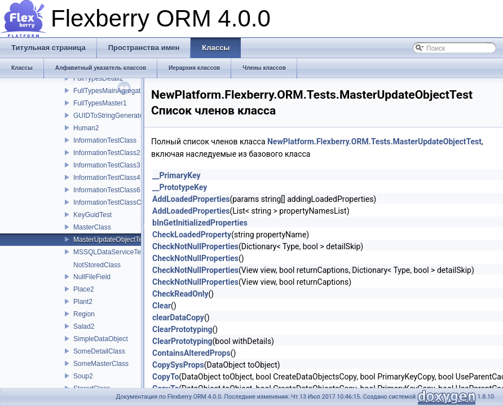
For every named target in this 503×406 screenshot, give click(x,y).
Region (84, 314)
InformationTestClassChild (112, 202)
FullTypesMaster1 (100, 103)
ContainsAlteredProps (191, 353)
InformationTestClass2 (106, 153)
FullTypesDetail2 (98, 78)
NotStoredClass (97, 265)
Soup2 (83, 376)
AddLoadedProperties (191, 199)
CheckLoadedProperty (191, 234)
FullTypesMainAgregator (110, 91)
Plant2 (82, 302)
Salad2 (83, 326)
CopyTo (165, 376)
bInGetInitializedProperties (200, 222)
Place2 (83, 289)
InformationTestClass (104, 140)
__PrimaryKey (176, 175)
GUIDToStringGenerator (109, 116)
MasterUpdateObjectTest (110, 240)
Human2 (86, 128)
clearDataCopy (178, 317)
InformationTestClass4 (106, 178)
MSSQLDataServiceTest (109, 252)
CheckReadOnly (180, 293)
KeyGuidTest (92, 215)
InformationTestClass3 (106, 165)
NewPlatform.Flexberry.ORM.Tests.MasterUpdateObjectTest (374, 141)
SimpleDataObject (100, 339)
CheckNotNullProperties (195, 246)
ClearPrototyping (182, 329)
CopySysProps (178, 364)
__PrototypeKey (179, 187)
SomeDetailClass (99, 351)
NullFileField (92, 277)
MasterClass (92, 227)
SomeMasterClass (101, 364)
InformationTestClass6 (106, 190)
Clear (161, 305)
